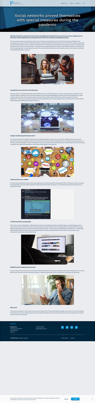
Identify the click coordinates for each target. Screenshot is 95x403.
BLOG (71, 3)
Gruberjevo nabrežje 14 (16, 328)
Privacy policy (64, 338)
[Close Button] (92, 399)
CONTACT (77, 3)
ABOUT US (64, 3)
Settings (66, 399)
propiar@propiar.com (41, 328)
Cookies (72, 338)
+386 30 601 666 (40, 327)
